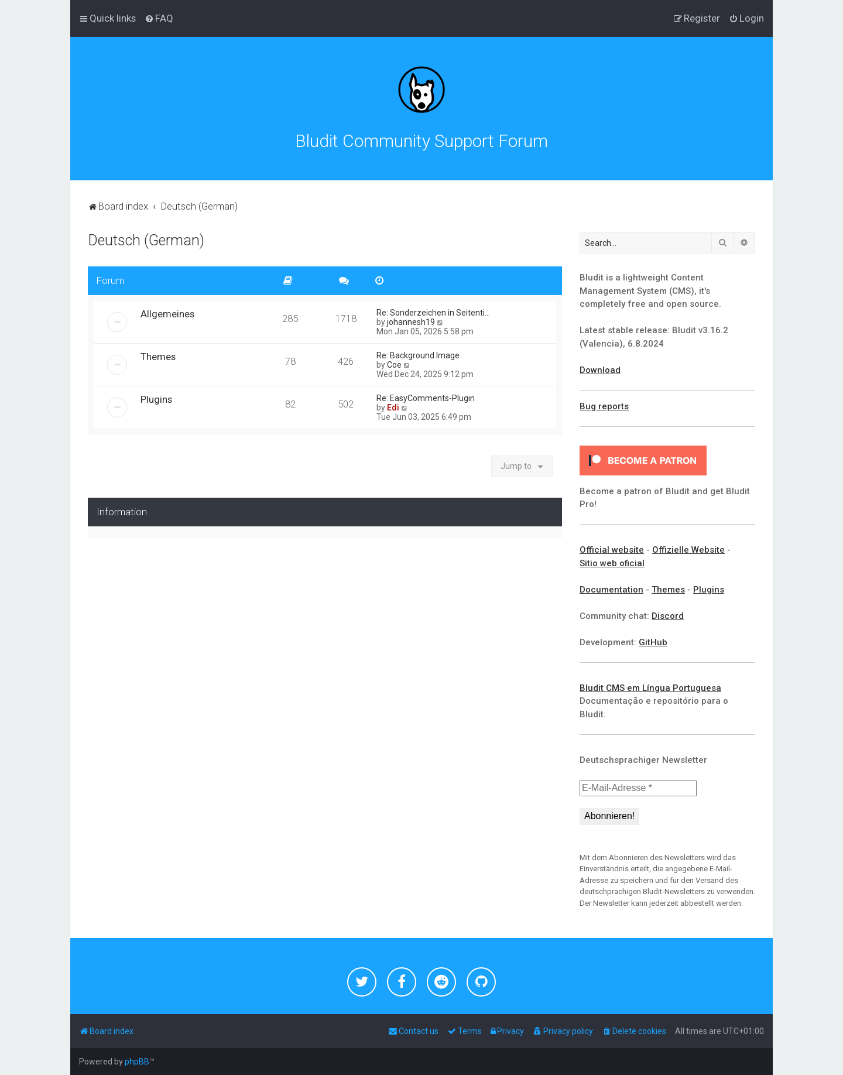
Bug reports (604, 406)
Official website (612, 550)
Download (600, 370)
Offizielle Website (688, 550)
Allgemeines (167, 314)
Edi (393, 407)
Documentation (611, 589)
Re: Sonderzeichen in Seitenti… (433, 312)
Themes (158, 356)
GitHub (653, 642)
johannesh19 (411, 322)
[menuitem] (159, 18)
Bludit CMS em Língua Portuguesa (650, 688)
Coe (394, 364)
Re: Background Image (418, 355)
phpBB (137, 1061)
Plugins (156, 399)
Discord (668, 616)
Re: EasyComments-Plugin (425, 398)
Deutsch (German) (146, 240)
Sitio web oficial (612, 563)
